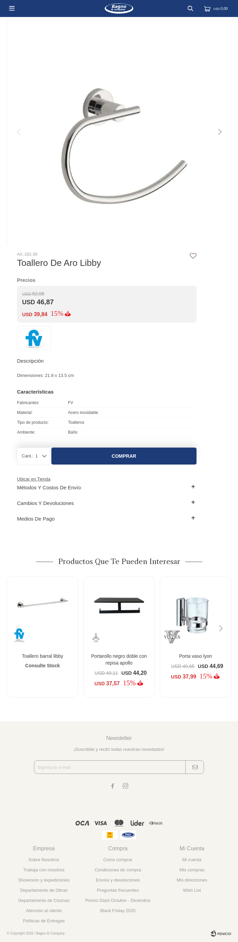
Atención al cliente (44, 910)
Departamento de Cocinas (43, 900)
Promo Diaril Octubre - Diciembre (117, 900)
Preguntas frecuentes (118, 890)
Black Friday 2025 (118, 910)
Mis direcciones (192, 880)
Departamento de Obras (43, 890)
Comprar (124, 456)
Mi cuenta (191, 859)
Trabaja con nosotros (44, 869)
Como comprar (118, 859)
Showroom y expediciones (44, 880)
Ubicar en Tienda (33, 479)
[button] (219, 132)
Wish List (192, 890)
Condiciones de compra (118, 869)
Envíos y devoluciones (118, 880)
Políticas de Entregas (44, 920)
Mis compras (192, 869)
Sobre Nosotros (44, 859)
